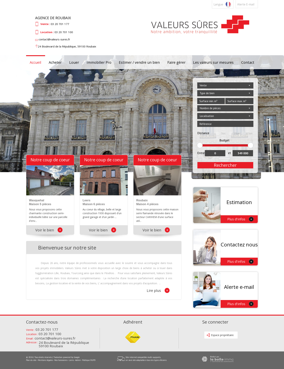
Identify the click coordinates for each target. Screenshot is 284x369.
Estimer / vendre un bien (139, 62)
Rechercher (225, 165)
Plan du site (31, 360)
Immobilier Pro (99, 62)
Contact (247, 62)
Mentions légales (45, 360)
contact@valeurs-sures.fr (54, 39)
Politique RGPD (89, 360)
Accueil (35, 62)
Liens (71, 360)
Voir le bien (48, 230)
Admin (78, 360)
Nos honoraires (60, 360)
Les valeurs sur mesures (213, 62)
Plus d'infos (240, 219)
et (229, 153)
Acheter (55, 62)
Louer (74, 62)
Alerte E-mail (245, 4)
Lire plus (158, 290)
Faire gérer (176, 62)
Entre (201, 153)
